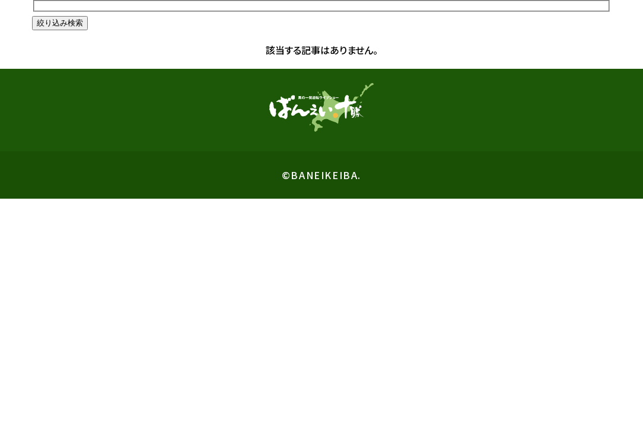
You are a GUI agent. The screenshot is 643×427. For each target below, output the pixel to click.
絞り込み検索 (60, 22)
